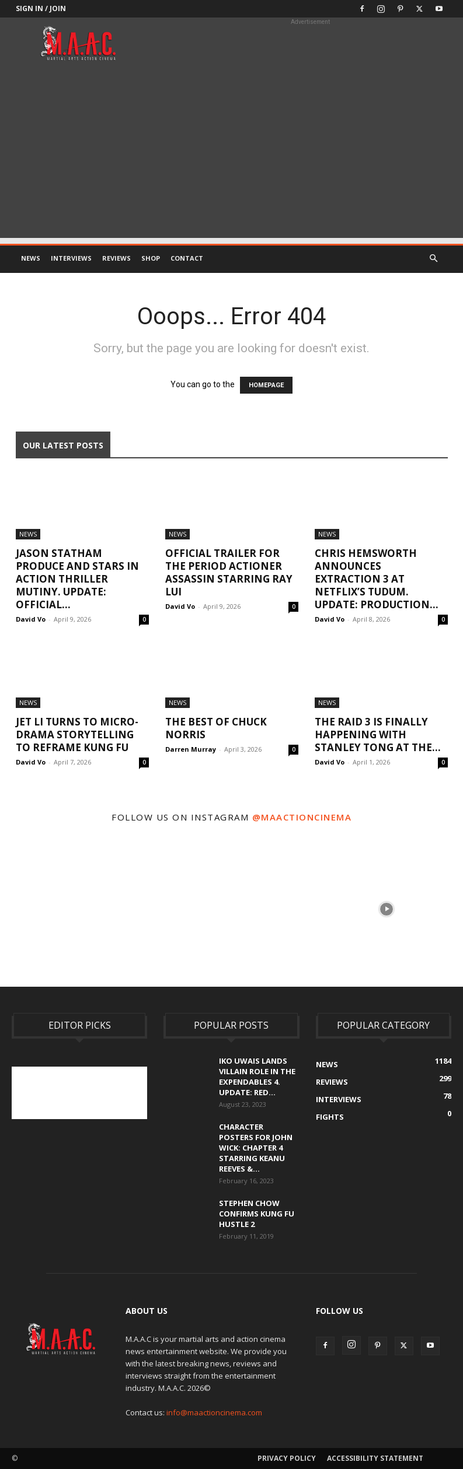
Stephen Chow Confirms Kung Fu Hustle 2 (256, 1213)
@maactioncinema (302, 817)
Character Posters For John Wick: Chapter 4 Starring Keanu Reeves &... (256, 1147)
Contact (186, 258)
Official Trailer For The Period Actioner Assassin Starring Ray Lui (229, 572)
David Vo (31, 619)
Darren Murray (190, 749)
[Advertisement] (231, 156)
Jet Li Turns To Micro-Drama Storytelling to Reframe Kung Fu (77, 734)
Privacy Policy (286, 1458)
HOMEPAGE (266, 385)
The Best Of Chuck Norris (216, 728)
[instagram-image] (76, 908)
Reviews (116, 258)
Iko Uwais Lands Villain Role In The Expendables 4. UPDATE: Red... (257, 1077)
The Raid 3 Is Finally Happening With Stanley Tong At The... (378, 734)
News (30, 258)
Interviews (71, 258)
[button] (434, 258)
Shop (150, 258)
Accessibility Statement (375, 1458)
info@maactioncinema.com (214, 1412)
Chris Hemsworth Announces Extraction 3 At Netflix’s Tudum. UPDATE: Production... (376, 578)
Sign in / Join (41, 8)
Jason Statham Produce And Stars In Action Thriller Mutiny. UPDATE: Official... (77, 578)
